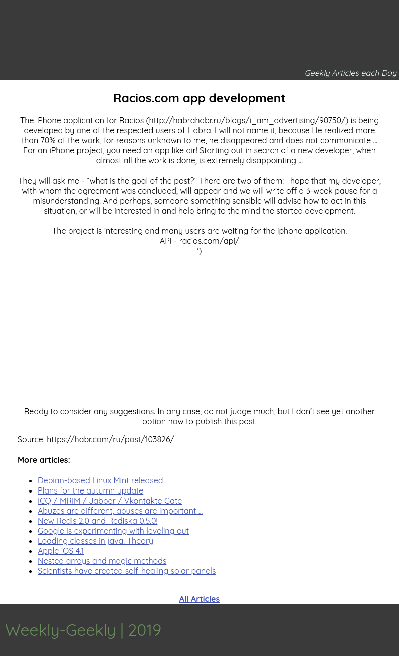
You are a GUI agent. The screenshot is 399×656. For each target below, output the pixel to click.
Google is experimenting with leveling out (113, 531)
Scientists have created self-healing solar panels (127, 571)
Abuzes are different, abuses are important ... (120, 511)
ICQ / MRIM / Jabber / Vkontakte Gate (110, 501)
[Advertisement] (199, 326)
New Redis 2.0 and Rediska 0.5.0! (97, 521)
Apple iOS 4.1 (61, 551)
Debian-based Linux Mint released (100, 480)
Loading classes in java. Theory (95, 541)
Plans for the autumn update (90, 490)
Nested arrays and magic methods (102, 561)
